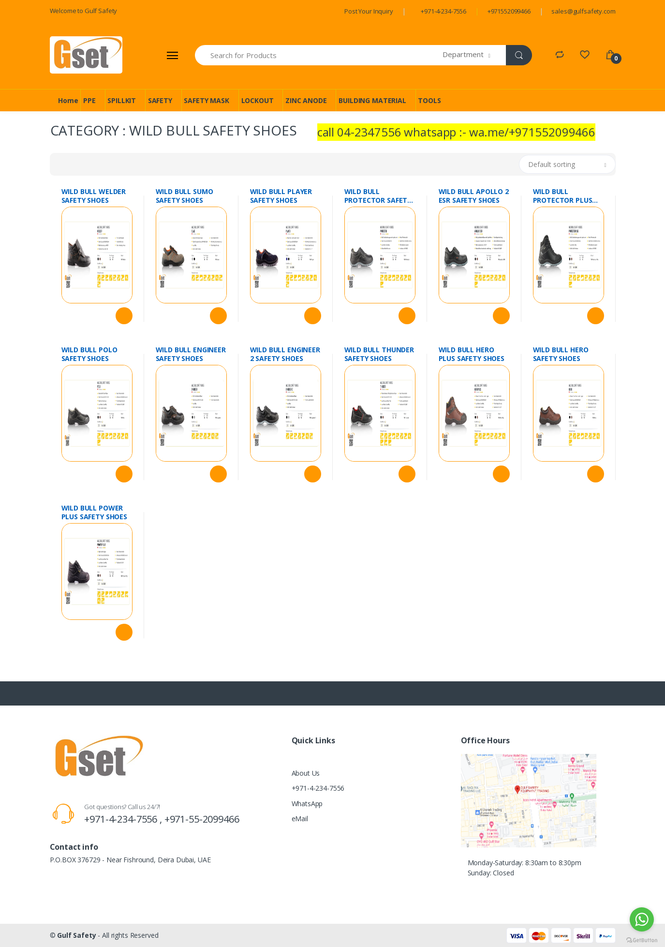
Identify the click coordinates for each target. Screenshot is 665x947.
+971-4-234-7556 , (124, 819)
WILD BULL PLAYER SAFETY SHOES (281, 196)
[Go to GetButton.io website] (641, 937)
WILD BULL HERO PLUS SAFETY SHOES (472, 354)
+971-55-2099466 (201, 819)
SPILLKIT (121, 100)
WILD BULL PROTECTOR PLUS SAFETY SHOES (562, 196)
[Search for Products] (319, 55)
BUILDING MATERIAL (372, 100)
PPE (89, 100)
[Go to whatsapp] (642, 919)
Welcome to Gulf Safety (84, 10)
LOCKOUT (257, 100)
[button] (474, 55)
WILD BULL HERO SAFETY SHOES (561, 354)
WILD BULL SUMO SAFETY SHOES (184, 196)
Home (68, 100)
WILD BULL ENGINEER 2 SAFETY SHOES (285, 354)
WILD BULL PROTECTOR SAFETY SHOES (378, 196)
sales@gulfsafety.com (583, 11)
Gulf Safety (76, 935)
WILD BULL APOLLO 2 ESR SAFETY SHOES (474, 196)
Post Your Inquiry (368, 11)
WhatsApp (307, 803)
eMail (300, 818)
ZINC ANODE (306, 100)
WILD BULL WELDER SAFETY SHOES (93, 196)
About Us (306, 773)
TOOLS (429, 100)
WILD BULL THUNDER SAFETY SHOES (379, 354)
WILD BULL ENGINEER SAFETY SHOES (191, 354)
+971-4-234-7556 (443, 11)
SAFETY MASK (206, 100)
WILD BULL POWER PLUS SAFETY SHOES (94, 512)
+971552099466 (509, 11)
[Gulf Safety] (86, 55)
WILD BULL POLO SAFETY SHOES (89, 354)
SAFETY (160, 100)
